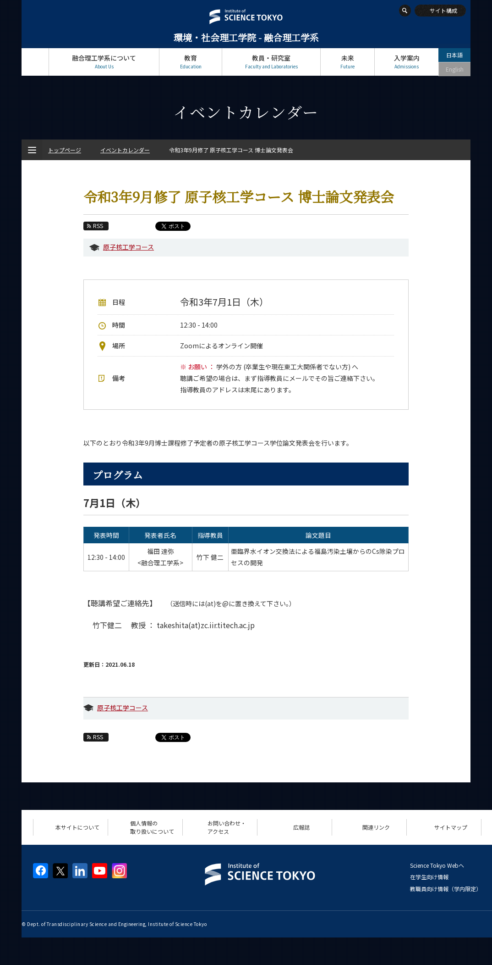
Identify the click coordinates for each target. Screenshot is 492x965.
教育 (190, 61)
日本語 (454, 55)
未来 (347, 61)
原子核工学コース (128, 246)
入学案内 (406, 61)
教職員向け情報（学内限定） (445, 888)
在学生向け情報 (429, 877)
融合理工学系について (104, 61)
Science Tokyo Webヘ (437, 865)
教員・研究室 (271, 61)
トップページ (35, 61)
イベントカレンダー (125, 150)
